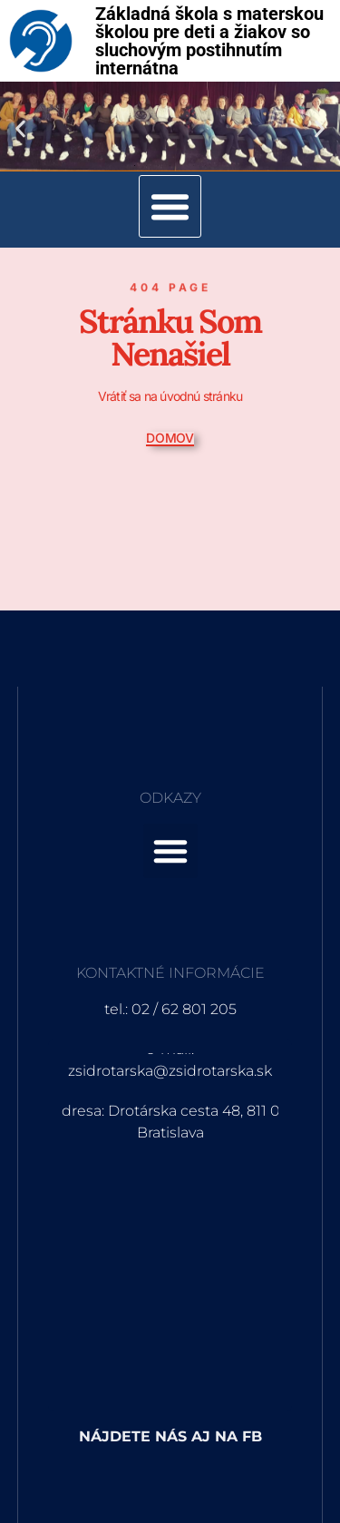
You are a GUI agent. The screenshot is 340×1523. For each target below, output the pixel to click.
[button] (20, 128)
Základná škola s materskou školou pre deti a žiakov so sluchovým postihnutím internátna (209, 41)
